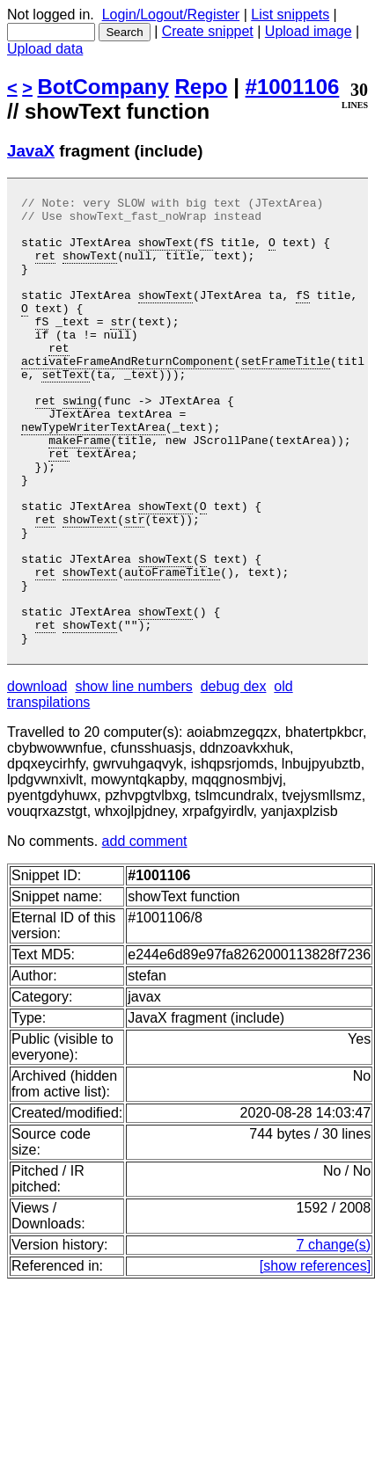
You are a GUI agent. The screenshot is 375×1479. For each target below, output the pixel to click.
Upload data (45, 48)
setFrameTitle (285, 395)
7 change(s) (334, 1334)
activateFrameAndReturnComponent (127, 395)
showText (165, 252)
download (37, 776)
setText (65, 411)
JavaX (31, 151)
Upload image (308, 31)
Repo (201, 86)
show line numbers (133, 776)
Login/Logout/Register (171, 14)
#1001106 (293, 86)
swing (79, 442)
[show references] (315, 1355)
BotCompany (103, 86)
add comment (145, 930)
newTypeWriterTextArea (93, 474)
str (120, 347)
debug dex (234, 776)
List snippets (290, 14)
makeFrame (79, 490)
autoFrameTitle (172, 648)
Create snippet (208, 31)
